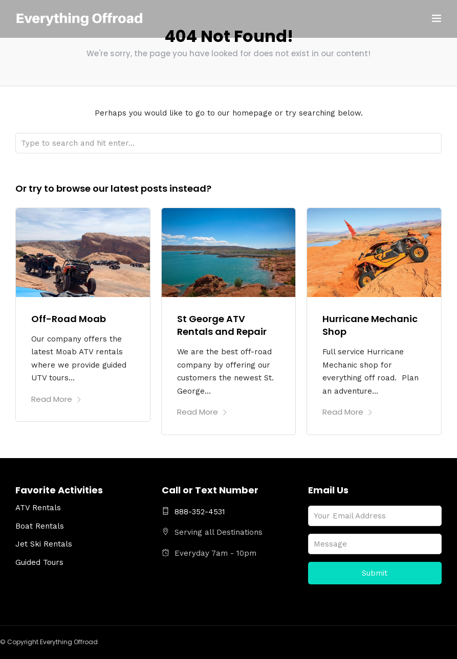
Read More (56, 399)
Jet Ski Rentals (43, 544)
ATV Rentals (38, 507)
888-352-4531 (193, 511)
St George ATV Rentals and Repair (222, 325)
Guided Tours (39, 562)
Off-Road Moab (68, 318)
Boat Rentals (39, 526)
